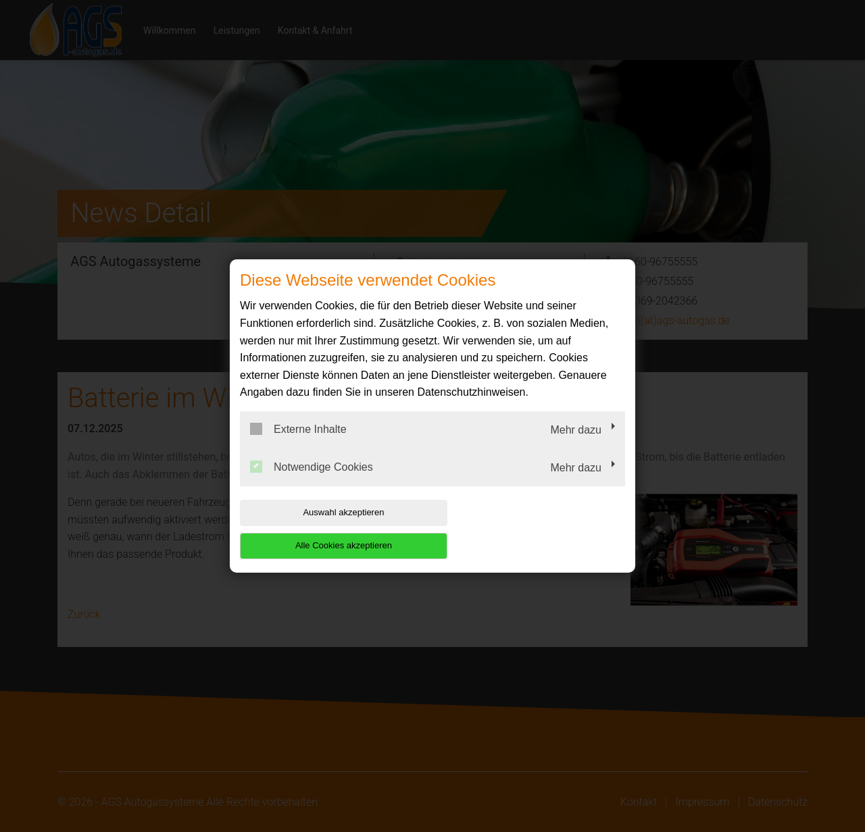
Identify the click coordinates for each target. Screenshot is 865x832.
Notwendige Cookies (311, 483)
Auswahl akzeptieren (326, 529)
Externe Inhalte (298, 446)
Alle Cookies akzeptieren (538, 529)
